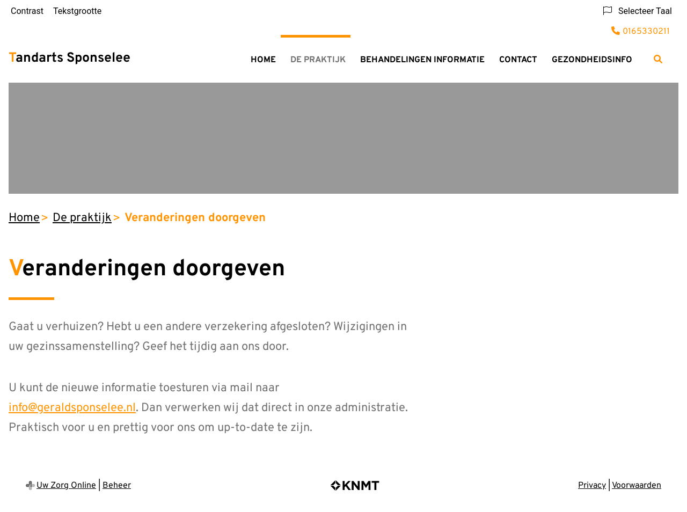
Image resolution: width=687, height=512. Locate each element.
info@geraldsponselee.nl (72, 408)
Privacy (592, 485)
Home (263, 60)
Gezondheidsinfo (592, 60)
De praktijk (318, 60)
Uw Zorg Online (66, 485)
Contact (518, 60)
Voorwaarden (636, 485)
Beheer (117, 485)
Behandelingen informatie (422, 60)
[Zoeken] (658, 59)
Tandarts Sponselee (69, 58)
